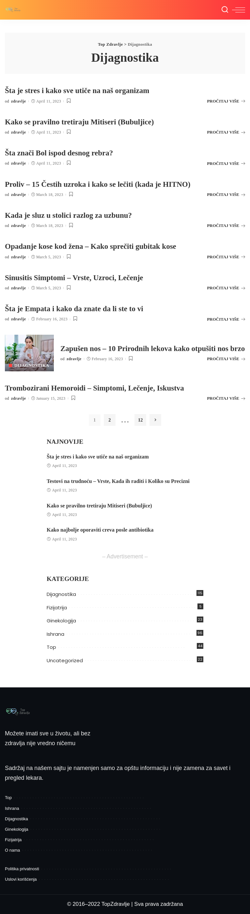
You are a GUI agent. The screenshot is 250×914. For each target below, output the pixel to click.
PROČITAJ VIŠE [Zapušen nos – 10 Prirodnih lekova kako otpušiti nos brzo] (226, 363)
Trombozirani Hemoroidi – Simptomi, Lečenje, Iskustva (99, 387)
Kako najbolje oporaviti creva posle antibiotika (100, 530)
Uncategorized (65, 660)
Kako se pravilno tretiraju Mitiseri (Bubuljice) (83, 121)
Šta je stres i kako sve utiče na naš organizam (80, 90)
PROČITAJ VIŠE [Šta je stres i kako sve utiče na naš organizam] (226, 101)
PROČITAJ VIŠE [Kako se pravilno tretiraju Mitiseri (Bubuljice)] (226, 132)
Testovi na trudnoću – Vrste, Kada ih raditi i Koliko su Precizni (118, 481)
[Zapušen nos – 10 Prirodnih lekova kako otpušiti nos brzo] (29, 353)
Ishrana (55, 634)
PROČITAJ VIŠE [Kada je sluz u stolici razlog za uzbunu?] (226, 225)
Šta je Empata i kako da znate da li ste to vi (77, 308)
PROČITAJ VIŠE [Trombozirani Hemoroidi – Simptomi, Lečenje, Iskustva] (226, 398)
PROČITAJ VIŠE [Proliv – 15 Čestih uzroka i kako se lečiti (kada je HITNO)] (226, 194)
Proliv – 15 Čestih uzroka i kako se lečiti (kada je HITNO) (102, 184)
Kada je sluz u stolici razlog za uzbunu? (71, 215)
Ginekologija (61, 620)
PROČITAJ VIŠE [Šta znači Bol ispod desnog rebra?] (226, 163)
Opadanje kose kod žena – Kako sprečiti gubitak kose (95, 246)
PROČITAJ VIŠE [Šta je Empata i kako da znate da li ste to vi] (226, 319)
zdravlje (18, 101)
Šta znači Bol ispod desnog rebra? (61, 152)
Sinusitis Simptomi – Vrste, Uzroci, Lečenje (77, 277)
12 (140, 420)
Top (51, 647)
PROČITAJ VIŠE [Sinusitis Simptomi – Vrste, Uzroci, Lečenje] (226, 287)
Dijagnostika (31, 365)
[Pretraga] (225, 10)
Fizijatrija (57, 607)
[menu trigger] (238, 10)
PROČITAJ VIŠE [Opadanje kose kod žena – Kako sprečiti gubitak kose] (226, 256)
